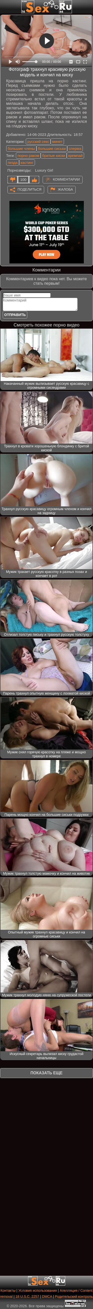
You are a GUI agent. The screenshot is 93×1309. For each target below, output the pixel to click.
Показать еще (46, 1073)
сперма (75, 148)
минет (57, 141)
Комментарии (66, 179)
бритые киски (53, 155)
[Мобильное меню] (4, 7)
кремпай (75, 155)
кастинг (27, 162)
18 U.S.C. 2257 (27, 1296)
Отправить (15, 315)
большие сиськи (52, 148)
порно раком (28, 155)
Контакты (7, 1290)
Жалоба (65, 189)
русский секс (38, 141)
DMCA (47, 1296)
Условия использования (37, 1290)
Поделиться (29, 189)
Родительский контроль (74, 1296)
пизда (13, 162)
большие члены (21, 148)
